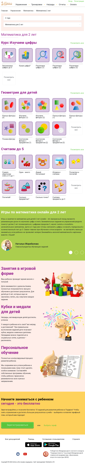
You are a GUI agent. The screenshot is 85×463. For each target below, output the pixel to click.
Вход (70, 1)
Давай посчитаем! (40, 173)
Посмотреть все (77, 43)
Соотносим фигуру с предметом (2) (42, 141)
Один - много (24, 172)
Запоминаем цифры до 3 (7, 67)
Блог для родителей (12, 439)
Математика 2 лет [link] (43, 11)
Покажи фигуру (8, 139)
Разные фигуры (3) (8, 117)
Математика (28, 11)
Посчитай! (6, 197)
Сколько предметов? (24, 198)
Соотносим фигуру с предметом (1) (25, 141)
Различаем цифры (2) (57, 67)
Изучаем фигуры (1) (23, 117)
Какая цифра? (25, 66)
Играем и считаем (56, 173)
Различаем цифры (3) (73, 67)
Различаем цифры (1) (40, 67)
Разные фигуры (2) (76, 117)
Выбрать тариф (50, 425)
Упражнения (21, 4)
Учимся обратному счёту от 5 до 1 (8, 174)
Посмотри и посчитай (74, 173)
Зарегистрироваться (17, 425)
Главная (4, 11)
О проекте (76, 439)
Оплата (73, 4)
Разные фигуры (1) (59, 117)
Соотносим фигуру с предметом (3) (59, 141)
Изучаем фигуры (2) (40, 117)
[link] (4, 11)
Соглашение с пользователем (53, 439)
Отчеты (62, 4)
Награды (50, 4)
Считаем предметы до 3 (59, 198)
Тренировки (36, 4)
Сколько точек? (42, 197)
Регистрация (79, 1)
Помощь (31, 439)
